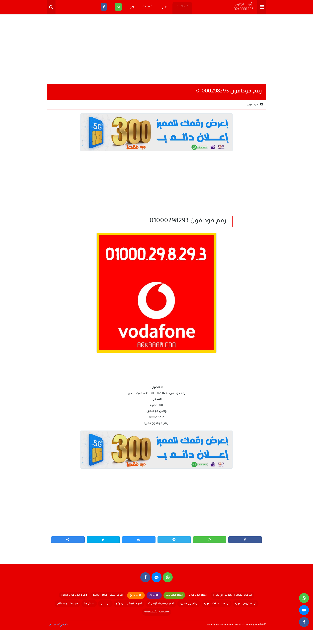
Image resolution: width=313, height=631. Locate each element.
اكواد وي (154, 595)
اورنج (164, 7)
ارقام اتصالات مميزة (216, 604)
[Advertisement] (156, 50)
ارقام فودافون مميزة (156, 423)
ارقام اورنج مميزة (245, 604)
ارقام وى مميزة (189, 604)
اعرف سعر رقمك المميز (108, 595)
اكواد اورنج (136, 595)
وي (132, 7)
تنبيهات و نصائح (67, 604)
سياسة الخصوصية (156, 612)
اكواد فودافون (198, 595)
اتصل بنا (89, 604)
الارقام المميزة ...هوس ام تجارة (232, 595)
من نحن (105, 604)
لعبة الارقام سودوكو (129, 604)
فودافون (182, 7)
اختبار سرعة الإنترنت (161, 604)
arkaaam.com (232, 625)
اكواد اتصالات (174, 595)
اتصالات (148, 7)
